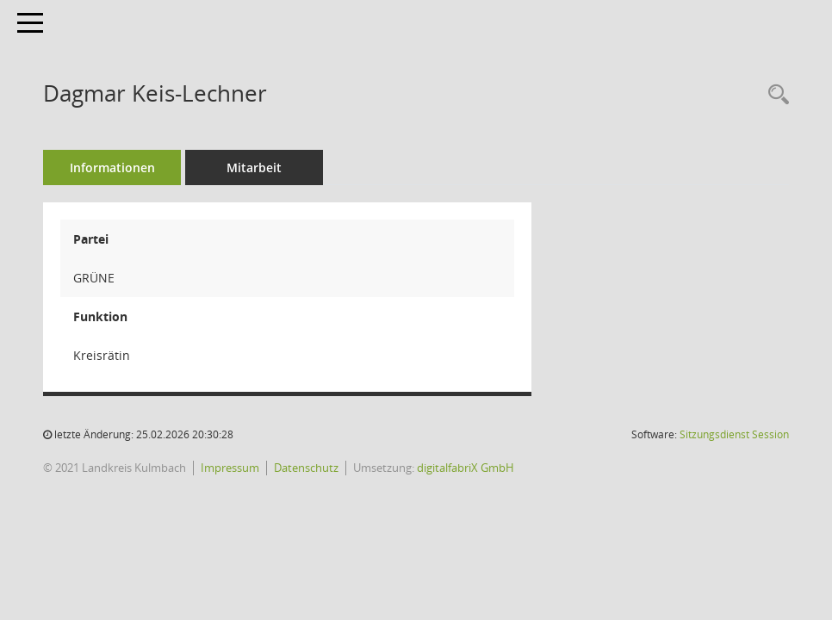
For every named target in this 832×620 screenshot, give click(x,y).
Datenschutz (306, 467)
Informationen (112, 167)
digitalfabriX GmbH (465, 467)
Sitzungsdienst (734, 434)
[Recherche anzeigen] (774, 95)
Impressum (230, 467)
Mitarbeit (254, 167)
